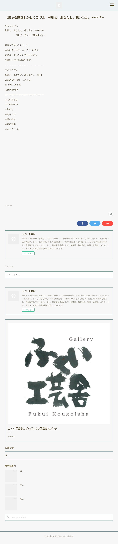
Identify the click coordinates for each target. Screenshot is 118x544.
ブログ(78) (8, 205)
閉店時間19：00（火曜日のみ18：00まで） (23, 458)
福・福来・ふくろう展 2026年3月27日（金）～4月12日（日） (47, 502)
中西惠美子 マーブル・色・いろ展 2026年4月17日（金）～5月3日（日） (52, 488)
